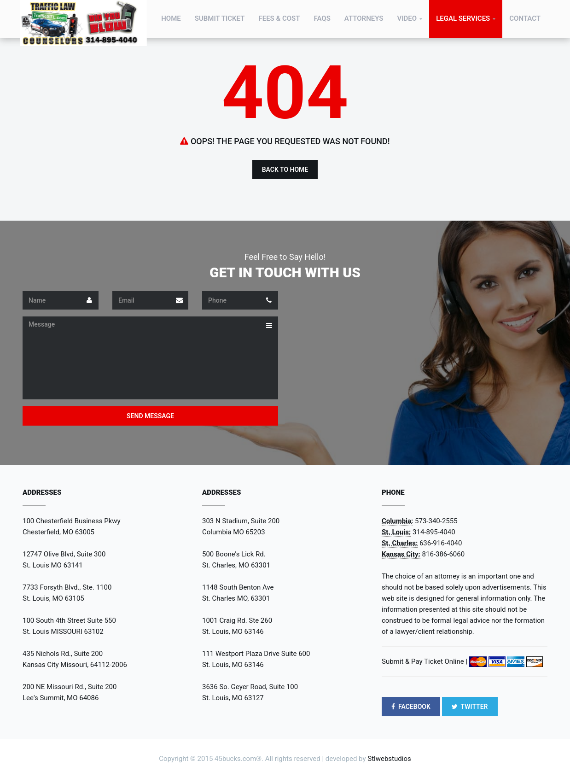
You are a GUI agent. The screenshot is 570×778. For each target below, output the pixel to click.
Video (407, 18)
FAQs (322, 18)
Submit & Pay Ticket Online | (424, 661)
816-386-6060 (443, 554)
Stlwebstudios (389, 759)
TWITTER (470, 706)
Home (171, 18)
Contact (525, 18)
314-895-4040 (434, 532)
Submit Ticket (220, 18)
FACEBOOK (410, 706)
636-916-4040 (440, 543)
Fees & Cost (279, 18)
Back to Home (285, 169)
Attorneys (364, 18)
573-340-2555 (436, 521)
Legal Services (463, 18)
